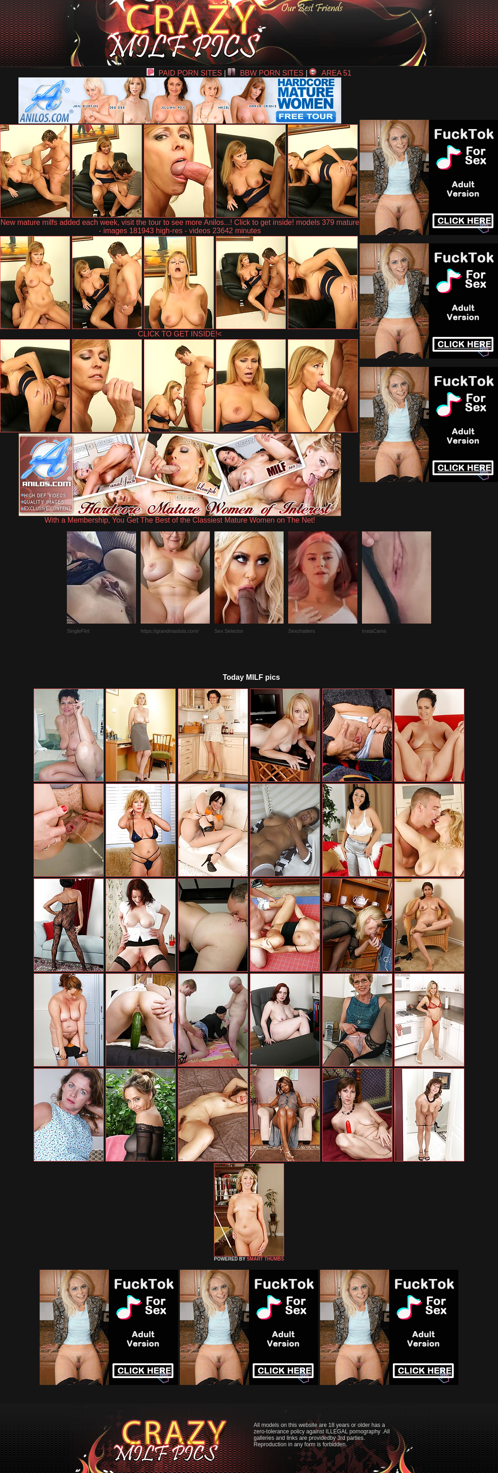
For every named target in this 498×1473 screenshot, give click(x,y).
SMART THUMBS (265, 1258)
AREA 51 (330, 73)
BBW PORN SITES (265, 73)
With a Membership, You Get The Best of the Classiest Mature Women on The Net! (179, 517)
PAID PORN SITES (184, 73)
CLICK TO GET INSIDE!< (180, 334)
